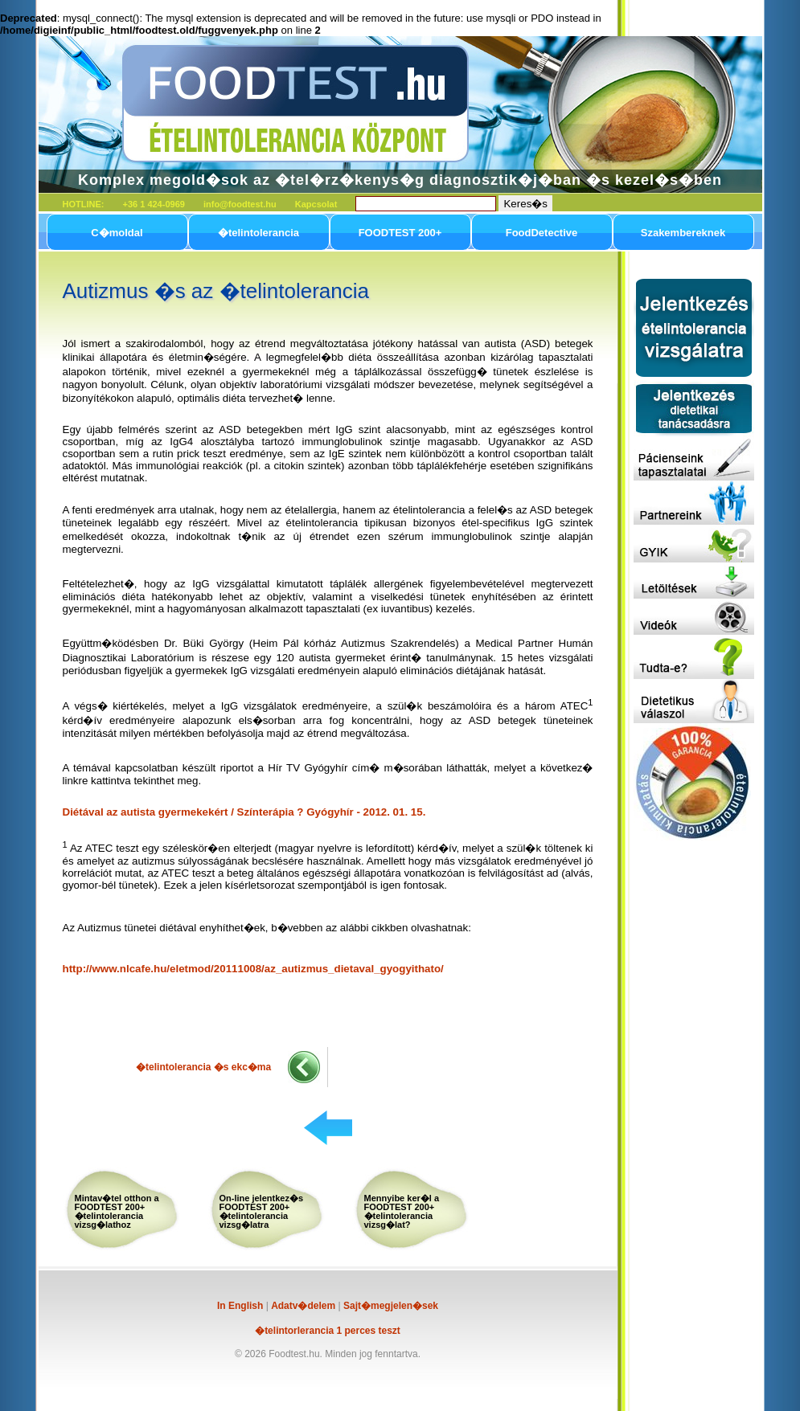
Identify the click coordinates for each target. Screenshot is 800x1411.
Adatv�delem (303, 1305)
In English (240, 1305)
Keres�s (525, 204)
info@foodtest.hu (240, 204)
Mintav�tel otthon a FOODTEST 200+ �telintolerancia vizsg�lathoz (117, 1211)
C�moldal (116, 233)
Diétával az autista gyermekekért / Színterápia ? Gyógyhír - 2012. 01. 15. (244, 812)
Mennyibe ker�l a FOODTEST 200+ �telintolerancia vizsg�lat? (402, 1211)
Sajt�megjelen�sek (390, 1305)
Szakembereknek (683, 233)
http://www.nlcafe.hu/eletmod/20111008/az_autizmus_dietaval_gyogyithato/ (253, 969)
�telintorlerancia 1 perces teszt (327, 1330)
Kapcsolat (316, 204)
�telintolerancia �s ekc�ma (203, 1067)
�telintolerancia (258, 233)
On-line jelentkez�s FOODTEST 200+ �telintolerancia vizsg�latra (261, 1211)
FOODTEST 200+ (400, 233)
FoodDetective (542, 233)
